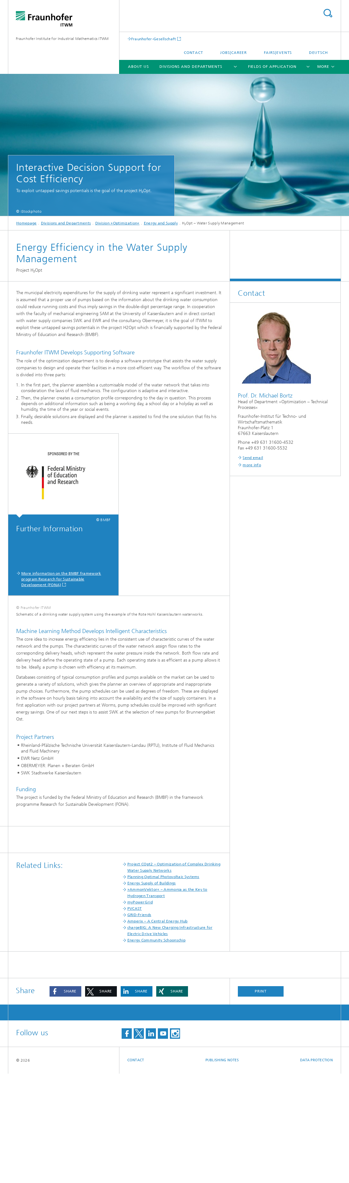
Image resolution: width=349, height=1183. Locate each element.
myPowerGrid (140, 1011)
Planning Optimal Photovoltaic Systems (163, 986)
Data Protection (316, 1169)
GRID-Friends (139, 1024)
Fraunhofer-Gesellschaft (153, 39)
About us (138, 66)
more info (252, 465)
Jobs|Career (233, 52)
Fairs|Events (278, 52)
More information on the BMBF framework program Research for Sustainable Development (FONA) (61, 579)
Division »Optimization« (117, 223)
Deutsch (318, 52)
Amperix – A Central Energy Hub (157, 1030)
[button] (65, 1101)
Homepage (26, 223)
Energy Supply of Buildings (151, 992)
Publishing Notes (222, 1169)
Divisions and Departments (190, 66)
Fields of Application (272, 66)
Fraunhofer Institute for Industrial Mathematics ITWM (62, 38)
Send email (253, 458)
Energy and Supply (161, 223)
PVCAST (134, 1018)
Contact (193, 52)
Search (328, 13)
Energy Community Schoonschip (156, 1049)
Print (261, 1100)
